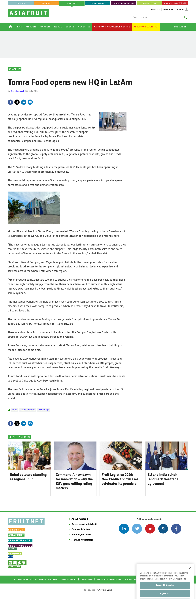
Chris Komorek (17, 91)
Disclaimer (87, 579)
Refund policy (69, 579)
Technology (43, 409)
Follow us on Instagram (163, 529)
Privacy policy (133, 579)
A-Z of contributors (46, 579)
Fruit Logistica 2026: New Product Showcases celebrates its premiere (120, 479)
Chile (14, 409)
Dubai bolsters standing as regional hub (28, 476)
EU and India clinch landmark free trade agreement (163, 479)
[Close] (189, 574)
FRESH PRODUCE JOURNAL (123, 3)
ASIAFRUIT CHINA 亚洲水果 (175, 3)
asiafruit (72, 3)
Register (155, 9)
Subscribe (168, 9)
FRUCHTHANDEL (97, 3)
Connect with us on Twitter (137, 529)
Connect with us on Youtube (150, 529)
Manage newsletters (82, 539)
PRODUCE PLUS (149, 3)
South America (28, 409)
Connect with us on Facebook (176, 529)
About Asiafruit (80, 518)
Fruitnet (21, 3)
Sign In (180, 9)
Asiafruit (15, 69)
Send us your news (81, 534)
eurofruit (46, 3)
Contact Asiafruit (81, 529)
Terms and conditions (109, 579)
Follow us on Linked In (124, 529)
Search (185, 17)
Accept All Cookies (165, 591)
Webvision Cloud (105, 590)
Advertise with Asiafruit (84, 524)
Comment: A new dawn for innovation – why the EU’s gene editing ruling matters (74, 481)
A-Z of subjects (22, 579)
